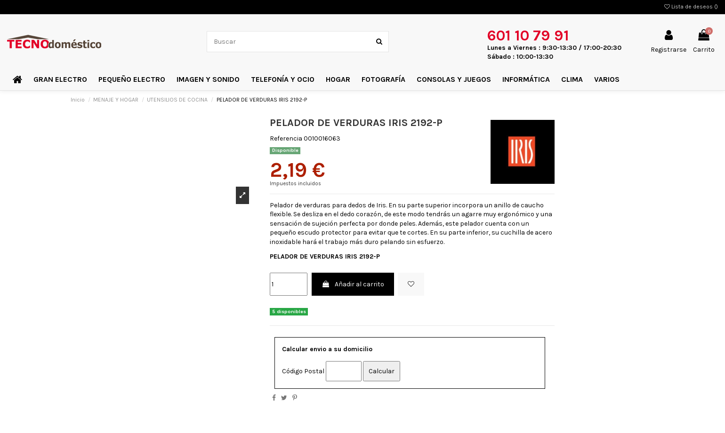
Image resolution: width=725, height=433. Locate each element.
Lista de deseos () (691, 6)
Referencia (286, 138)
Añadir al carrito (353, 284)
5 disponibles (289, 311)
